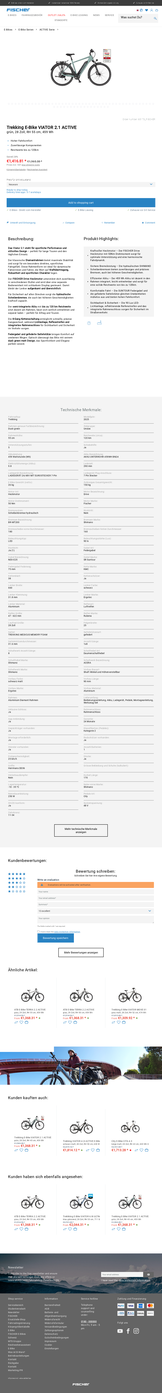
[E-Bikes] (12, 15)
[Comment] (95, 911)
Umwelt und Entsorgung (21, 223)
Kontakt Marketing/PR (15, 1368)
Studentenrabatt (17, 1308)
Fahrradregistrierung (18, 1323)
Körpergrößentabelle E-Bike (18, 1328)
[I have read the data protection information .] (38, 931)
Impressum (50, 1341)
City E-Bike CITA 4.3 (130, 1142)
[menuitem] (12, 15)
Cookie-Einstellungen (52, 1347)
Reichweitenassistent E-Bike (18, 1347)
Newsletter (13, 1312)
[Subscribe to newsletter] (148, 1274)
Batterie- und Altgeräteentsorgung (55, 1314)
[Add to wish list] (21, 1022)
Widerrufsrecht (52, 1319)
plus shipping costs (31, 165)
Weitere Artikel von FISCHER (99, 322)
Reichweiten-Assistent (37, 170)
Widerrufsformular (54, 1323)
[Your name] (95, 891)
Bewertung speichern (55, 938)
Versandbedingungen (55, 1326)
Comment (148, 223)
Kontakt (12, 1359)
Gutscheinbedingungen (55, 1337)
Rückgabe (13, 1363)
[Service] (109, 15)
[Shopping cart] (156, 10)
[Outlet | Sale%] (56, 15)
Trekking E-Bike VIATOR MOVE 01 (129, 1011)
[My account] (151, 10)
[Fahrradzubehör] (32, 15)
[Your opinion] (95, 919)
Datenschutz (51, 1334)
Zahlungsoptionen (54, 1330)
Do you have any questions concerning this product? (89, 323)
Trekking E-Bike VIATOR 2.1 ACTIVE (32, 1139)
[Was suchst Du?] (136, 17)
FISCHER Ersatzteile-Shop (16, 1318)
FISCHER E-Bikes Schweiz (17, 1336)
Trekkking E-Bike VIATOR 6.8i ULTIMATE (81, 1217)
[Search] (155, 18)
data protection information (67, 932)
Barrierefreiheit (52, 1305)
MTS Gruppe (14, 1341)
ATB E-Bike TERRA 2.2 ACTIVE (30, 1011)
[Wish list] (146, 10)
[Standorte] (61, 20)
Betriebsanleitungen (18, 1355)
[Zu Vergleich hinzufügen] (16, 1022)
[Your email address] (95, 898)
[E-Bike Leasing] (79, 15)
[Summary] (95, 904)
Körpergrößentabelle (16, 170)
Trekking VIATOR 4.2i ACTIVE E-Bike (81, 1142)
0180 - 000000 (89, 1321)
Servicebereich (15, 1305)
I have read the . (60, 932)
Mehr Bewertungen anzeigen (81, 952)
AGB (47, 1308)
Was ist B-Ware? (16, 1352)
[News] (96, 15)
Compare (68, 223)
